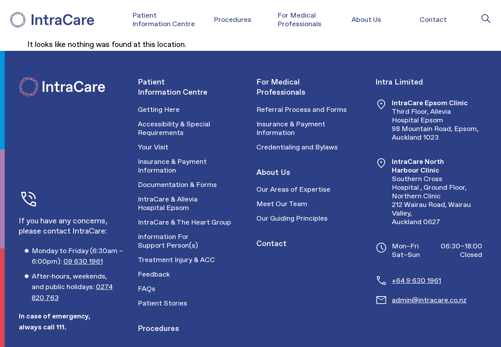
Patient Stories (162, 303)
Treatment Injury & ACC (176, 259)
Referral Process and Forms (301, 109)
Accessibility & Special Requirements (174, 128)
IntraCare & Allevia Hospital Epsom (168, 203)
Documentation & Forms (177, 184)
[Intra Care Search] (486, 18)
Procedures (158, 328)
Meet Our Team (281, 204)
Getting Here (159, 109)
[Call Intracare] (79, 256)
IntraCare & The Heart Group (184, 222)
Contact (271, 243)
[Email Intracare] (437, 300)
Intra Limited (399, 81)
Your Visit (153, 147)
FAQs (146, 288)
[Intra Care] (51, 20)
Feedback (154, 274)
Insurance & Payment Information (172, 165)
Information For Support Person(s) (168, 240)
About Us (273, 172)
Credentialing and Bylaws (297, 147)
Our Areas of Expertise (293, 189)
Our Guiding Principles (292, 218)
